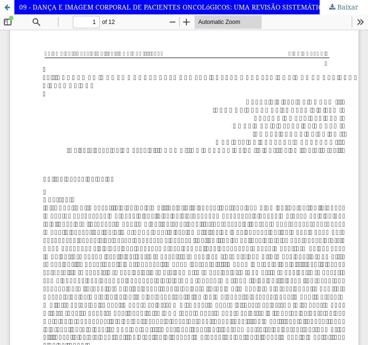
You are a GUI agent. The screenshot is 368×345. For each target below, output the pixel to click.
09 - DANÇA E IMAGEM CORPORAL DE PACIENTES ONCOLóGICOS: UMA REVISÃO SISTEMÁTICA (173, 7)
